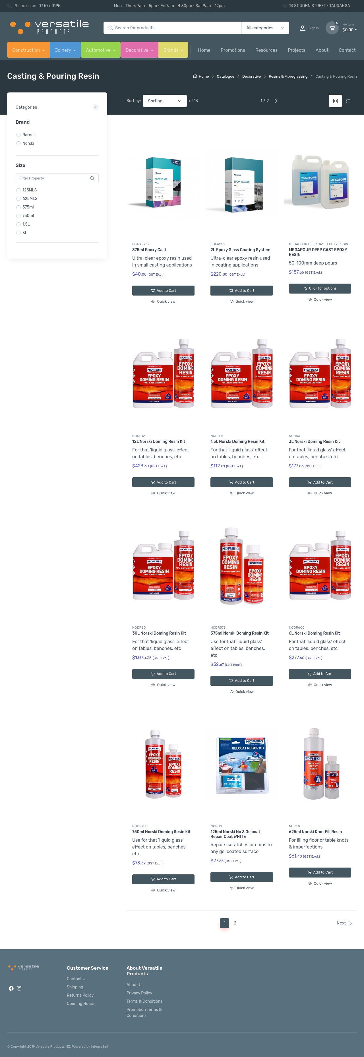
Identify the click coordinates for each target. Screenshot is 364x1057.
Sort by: (134, 100)
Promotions (233, 50)
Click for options (320, 288)
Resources (266, 50)
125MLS (29, 190)
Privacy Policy (139, 993)
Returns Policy (80, 995)
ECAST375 (140, 244)
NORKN (294, 826)
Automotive (99, 50)
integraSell (99, 1046)
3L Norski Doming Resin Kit (314, 441)
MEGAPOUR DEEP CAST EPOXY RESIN (318, 244)
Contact (347, 50)
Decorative (138, 50)
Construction (26, 50)
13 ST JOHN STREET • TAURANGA (316, 5)
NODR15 (216, 436)
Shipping (75, 987)
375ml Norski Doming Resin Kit (239, 633)
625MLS (30, 198)
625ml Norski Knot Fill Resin (315, 831)
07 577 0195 (49, 5)
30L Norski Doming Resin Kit (159, 633)
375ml (28, 207)
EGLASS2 (217, 244)
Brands (172, 50)
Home (204, 50)
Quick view (163, 301)
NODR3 (294, 436)
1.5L (26, 224)
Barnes (29, 134)
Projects (296, 50)
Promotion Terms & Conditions (144, 1012)
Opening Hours (80, 1003)
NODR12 (138, 436)
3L (24, 232)
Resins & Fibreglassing (288, 76)
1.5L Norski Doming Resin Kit (237, 441)
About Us (135, 984)
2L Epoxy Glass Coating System (240, 249)
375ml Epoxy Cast (149, 249)
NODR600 (297, 627)
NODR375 (218, 627)
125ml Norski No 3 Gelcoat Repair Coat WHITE (235, 834)
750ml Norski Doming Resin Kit (161, 831)
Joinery (63, 50)
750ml (28, 215)
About (322, 50)
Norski (28, 143)
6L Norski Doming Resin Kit (314, 633)
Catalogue (226, 76)
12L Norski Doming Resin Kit (158, 441)
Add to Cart (163, 290)
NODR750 (139, 826)
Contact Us (77, 979)
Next (345, 923)
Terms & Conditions (144, 1001)
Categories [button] (26, 107)
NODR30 (139, 627)
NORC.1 (216, 826)
